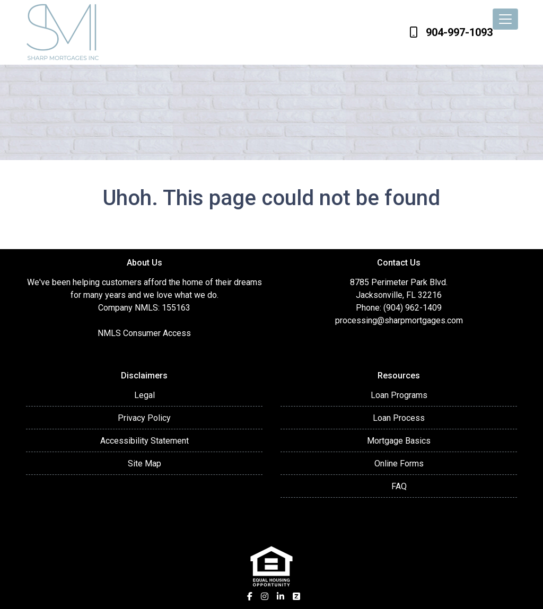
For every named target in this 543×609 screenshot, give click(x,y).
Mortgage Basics (399, 441)
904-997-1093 (451, 32)
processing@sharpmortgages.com (399, 320)
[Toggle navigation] (505, 19)
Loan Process (399, 418)
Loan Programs (399, 395)
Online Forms (399, 463)
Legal (144, 395)
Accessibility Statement (144, 441)
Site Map (144, 463)
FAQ (399, 486)
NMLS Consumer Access (144, 333)
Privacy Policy (144, 418)
